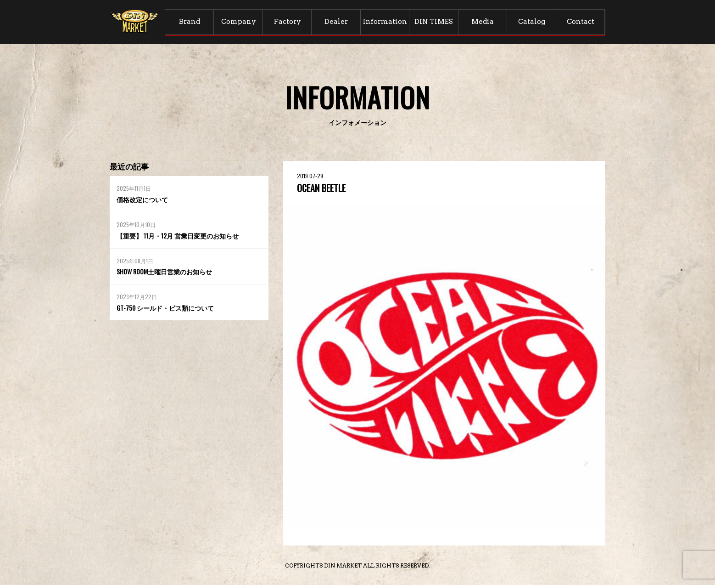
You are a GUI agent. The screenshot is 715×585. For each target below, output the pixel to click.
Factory (287, 21)
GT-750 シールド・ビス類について (165, 307)
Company (238, 21)
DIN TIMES (433, 21)
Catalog (531, 21)
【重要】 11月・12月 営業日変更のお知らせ (178, 235)
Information (385, 21)
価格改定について (142, 199)
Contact (580, 21)
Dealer (336, 21)
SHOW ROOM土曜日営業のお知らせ (164, 271)
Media (482, 21)
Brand (189, 21)
